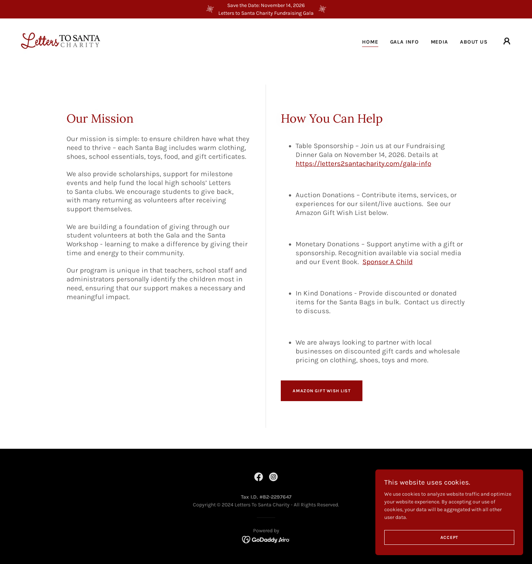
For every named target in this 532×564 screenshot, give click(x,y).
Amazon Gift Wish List (322, 390)
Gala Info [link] (404, 42)
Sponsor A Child (387, 262)
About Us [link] (474, 42)
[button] (506, 41)
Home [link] (370, 42)
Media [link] (439, 42)
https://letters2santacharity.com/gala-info (363, 164)
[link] (60, 41)
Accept (449, 552)
